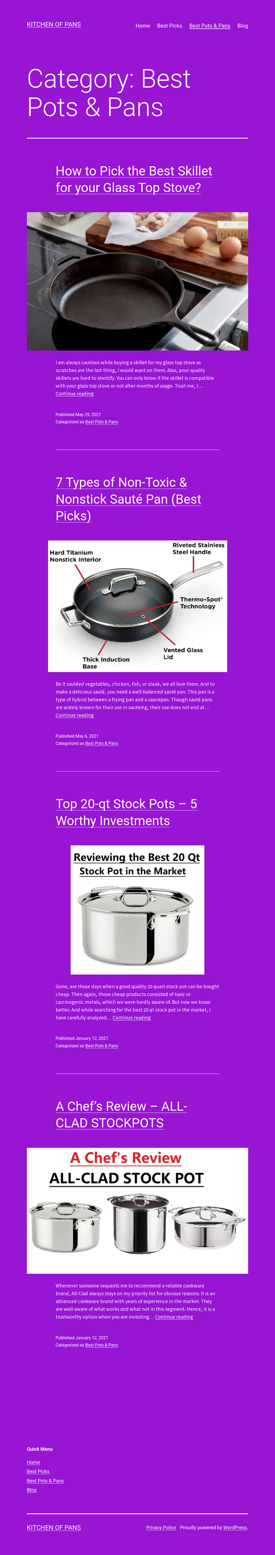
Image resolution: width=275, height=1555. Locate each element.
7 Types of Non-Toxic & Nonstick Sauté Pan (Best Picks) (128, 499)
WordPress (235, 1527)
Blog (242, 26)
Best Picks (169, 26)
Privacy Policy (161, 1527)
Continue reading (75, 393)
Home (143, 26)
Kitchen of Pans (54, 24)
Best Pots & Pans (209, 26)
